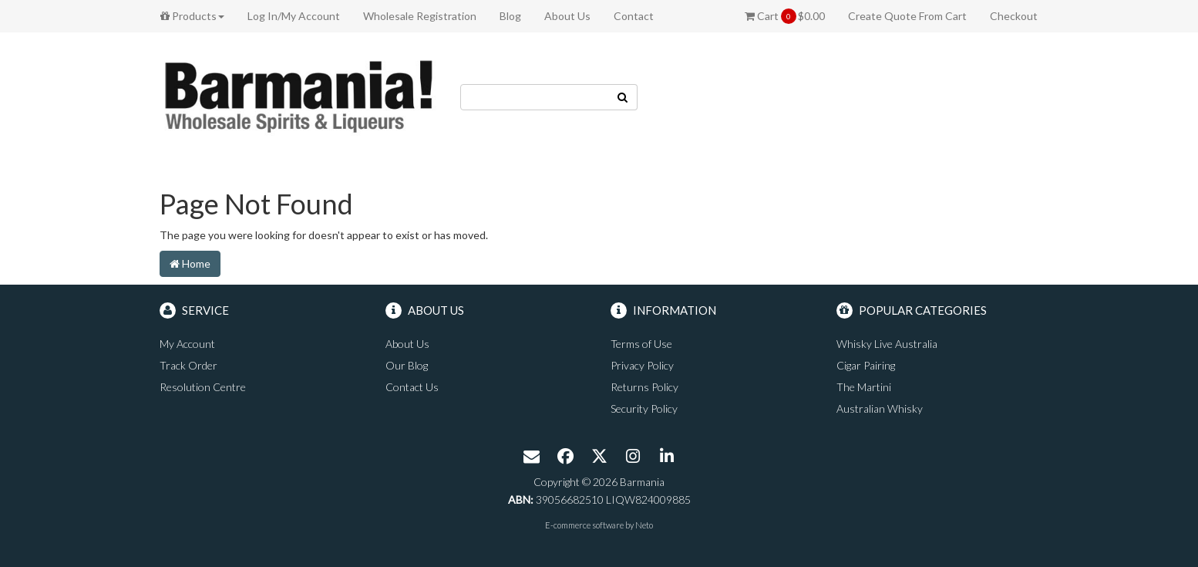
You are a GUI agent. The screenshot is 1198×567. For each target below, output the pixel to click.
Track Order (188, 365)
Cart (785, 16)
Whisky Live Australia (886, 343)
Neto (644, 525)
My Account (187, 343)
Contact (634, 15)
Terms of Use (641, 343)
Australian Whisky (879, 408)
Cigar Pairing (865, 365)
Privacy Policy (642, 365)
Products (192, 15)
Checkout (1014, 15)
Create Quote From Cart (907, 15)
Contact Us (412, 386)
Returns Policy (644, 386)
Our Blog (406, 365)
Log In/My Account (293, 15)
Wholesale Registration (419, 15)
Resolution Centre (203, 386)
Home (190, 263)
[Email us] (531, 457)
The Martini (863, 386)
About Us (567, 15)
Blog (510, 15)
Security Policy (644, 408)
